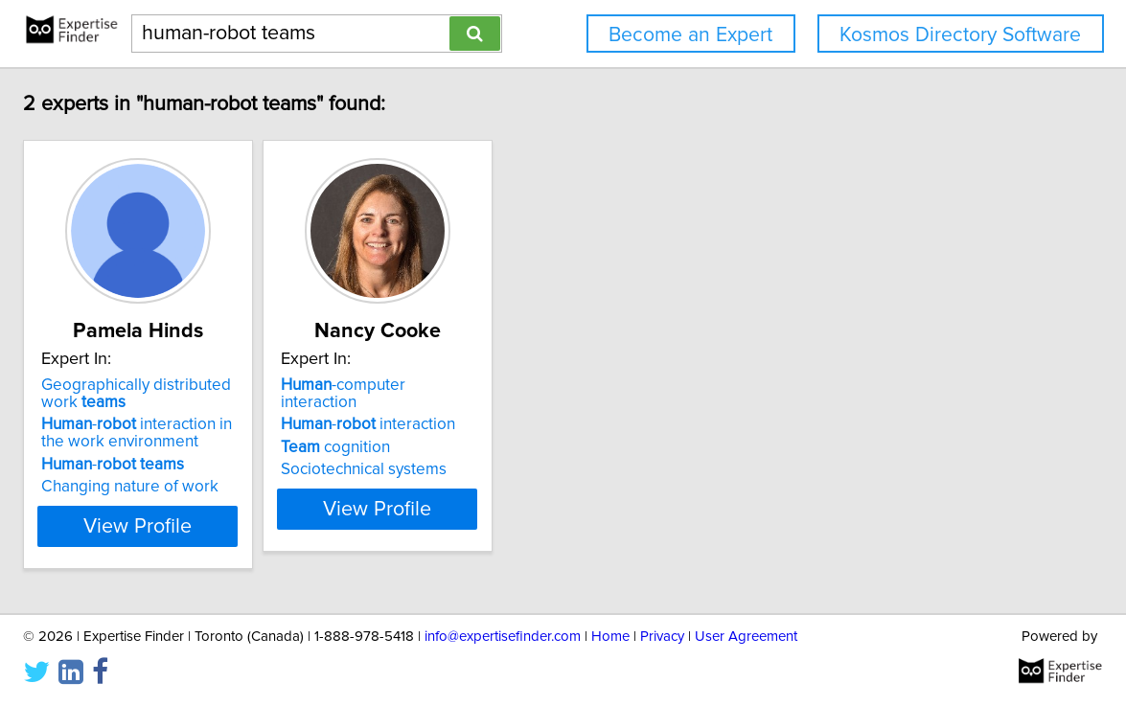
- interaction (525, 407)
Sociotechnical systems (521, 452)
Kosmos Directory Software (960, 35)
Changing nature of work (239, 486)
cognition (492, 430)
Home (610, 636)
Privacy (662, 636)
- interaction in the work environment (259, 433)
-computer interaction (540, 385)
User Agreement (746, 636)
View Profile (271, 525)
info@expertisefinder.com (503, 636)
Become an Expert (690, 35)
